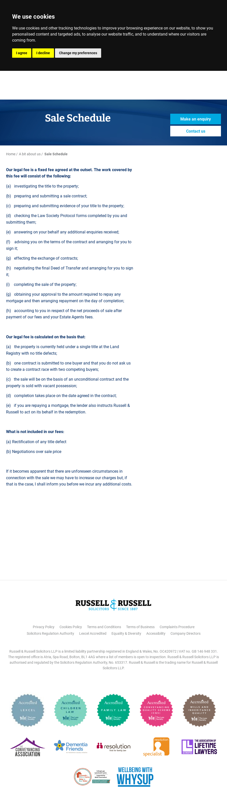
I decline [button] (43, 53)
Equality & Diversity (126, 633)
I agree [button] (21, 53)
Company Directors (186, 633)
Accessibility (155, 633)
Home (10, 154)
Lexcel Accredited (92, 633)
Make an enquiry (195, 119)
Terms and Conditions (104, 627)
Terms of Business (140, 627)
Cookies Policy (71, 627)
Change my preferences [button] (78, 53)
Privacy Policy (43, 627)
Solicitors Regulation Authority (50, 633)
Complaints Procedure (177, 627)
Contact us (195, 131)
